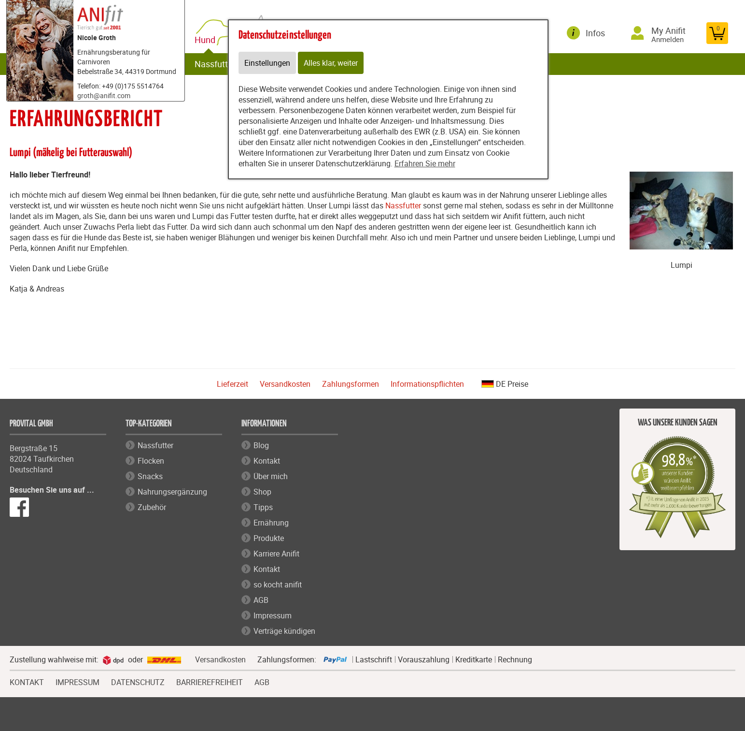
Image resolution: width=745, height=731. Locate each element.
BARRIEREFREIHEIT (209, 681)
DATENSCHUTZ (138, 681)
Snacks (150, 476)
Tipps (263, 507)
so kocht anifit (277, 584)
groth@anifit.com (103, 95)
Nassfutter (215, 64)
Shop (262, 491)
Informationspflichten (427, 384)
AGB (260, 600)
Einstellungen (267, 63)
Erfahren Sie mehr (424, 163)
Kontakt (266, 460)
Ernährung (271, 522)
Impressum (272, 615)
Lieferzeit (232, 384)
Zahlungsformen (350, 384)
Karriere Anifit (276, 553)
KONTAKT (27, 681)
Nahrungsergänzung (172, 491)
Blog (261, 445)
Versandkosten (285, 384)
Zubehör (152, 507)
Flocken (151, 460)
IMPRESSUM (77, 681)
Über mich (270, 476)
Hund (207, 40)
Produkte (268, 538)
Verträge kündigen (284, 631)
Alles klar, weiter (331, 63)
